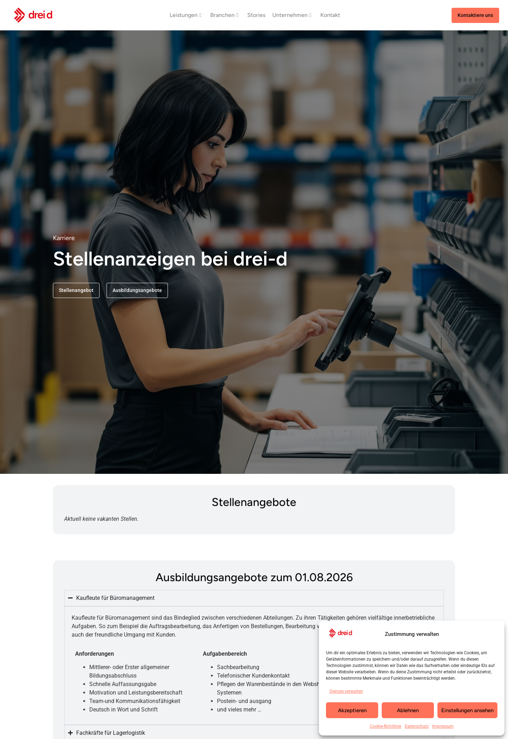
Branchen (224, 15)
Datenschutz (417, 726)
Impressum (443, 726)
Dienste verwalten (346, 691)
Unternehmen (292, 15)
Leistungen (185, 15)
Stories (256, 15)
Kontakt (330, 15)
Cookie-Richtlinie (385, 726)
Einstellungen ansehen (467, 710)
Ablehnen (408, 710)
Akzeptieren (352, 710)
